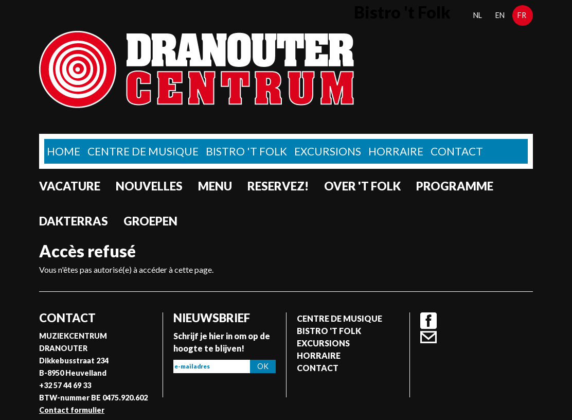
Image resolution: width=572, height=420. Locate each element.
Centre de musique (143, 151)
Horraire (395, 151)
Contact (457, 151)
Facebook (428, 320)
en (500, 15)
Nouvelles (149, 186)
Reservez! (278, 186)
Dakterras (73, 221)
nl (477, 15)
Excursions (327, 151)
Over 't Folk (362, 186)
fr (521, 15)
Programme (454, 186)
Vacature (69, 186)
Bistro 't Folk (246, 151)
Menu (215, 186)
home (63, 151)
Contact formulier (71, 410)
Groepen (150, 221)
